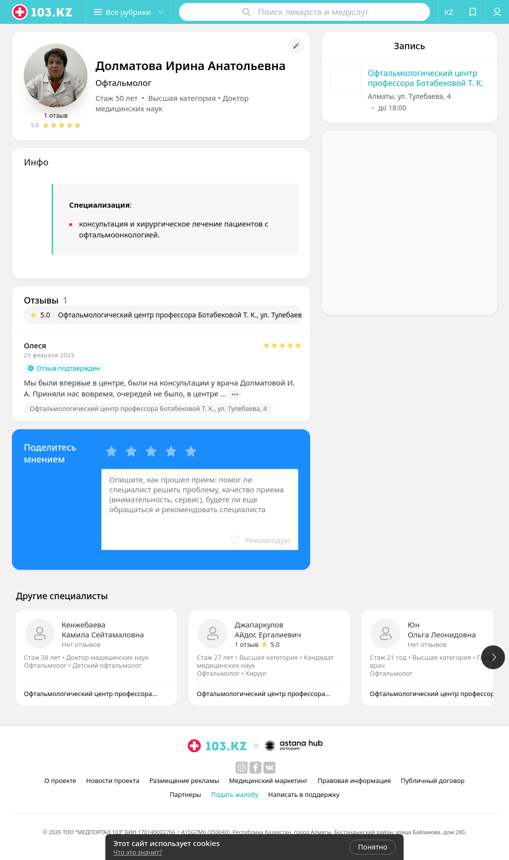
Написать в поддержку (303, 794)
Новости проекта (112, 780)
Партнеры (185, 794)
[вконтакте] (269, 768)
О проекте (60, 780)
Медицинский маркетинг (268, 780)
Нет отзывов (81, 644)
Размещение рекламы (184, 780)
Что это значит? (137, 852)
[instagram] (242, 768)
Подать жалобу (234, 794)
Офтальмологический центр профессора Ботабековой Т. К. (425, 78)
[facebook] (255, 768)
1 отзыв (56, 115)
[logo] (43, 12)
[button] (128, 11)
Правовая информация (354, 780)
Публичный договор (432, 780)
